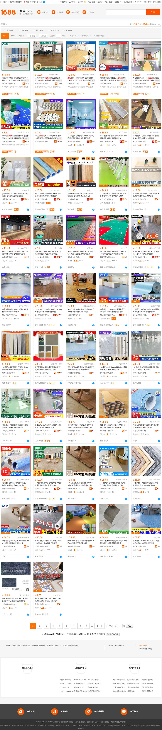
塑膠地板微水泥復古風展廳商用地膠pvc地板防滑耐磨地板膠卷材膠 (15, 542)
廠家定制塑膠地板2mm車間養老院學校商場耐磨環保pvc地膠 (15, 310)
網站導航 (122, 722)
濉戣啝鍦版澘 (80, 87)
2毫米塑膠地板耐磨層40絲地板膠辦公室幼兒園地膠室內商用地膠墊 (81, 368)
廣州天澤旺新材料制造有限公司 (140, 315)
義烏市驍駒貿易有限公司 (42, 546)
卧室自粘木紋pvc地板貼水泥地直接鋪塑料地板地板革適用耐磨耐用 (113, 542)
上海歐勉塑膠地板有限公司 (9, 604)
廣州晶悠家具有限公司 (75, 431)
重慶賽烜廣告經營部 (149, 680)
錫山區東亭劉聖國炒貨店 (122, 680)
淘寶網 (50, 725)
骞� (27, 83)
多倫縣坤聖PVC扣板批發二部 (84, 691)
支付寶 (133, 725)
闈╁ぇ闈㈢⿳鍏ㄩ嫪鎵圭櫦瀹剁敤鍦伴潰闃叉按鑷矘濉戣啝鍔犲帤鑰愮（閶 (80, 79)
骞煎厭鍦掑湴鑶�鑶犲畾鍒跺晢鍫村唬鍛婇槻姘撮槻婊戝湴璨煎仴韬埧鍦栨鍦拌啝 (146, 79)
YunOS (109, 725)
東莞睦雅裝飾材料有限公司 (107, 431)
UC (128, 725)
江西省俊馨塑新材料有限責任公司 (75, 141)
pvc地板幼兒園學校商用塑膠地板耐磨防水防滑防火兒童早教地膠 (81, 542)
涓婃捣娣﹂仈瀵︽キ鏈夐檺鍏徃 (107, 84)
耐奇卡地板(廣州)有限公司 (9, 489)
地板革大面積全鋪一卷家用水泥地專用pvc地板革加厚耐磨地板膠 (146, 253)
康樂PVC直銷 (78, 687)
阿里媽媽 (87, 725)
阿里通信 (117, 725)
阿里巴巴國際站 (17, 725)
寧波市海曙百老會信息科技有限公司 (42, 604)
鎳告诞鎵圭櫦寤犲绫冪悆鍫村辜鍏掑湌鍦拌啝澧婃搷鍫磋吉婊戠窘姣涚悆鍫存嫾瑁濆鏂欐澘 (15, 137)
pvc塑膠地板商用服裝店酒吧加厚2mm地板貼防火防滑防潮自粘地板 (15, 368)
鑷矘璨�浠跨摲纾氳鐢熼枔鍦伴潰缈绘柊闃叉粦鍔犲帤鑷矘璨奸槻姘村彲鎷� (48, 137)
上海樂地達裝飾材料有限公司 (9, 546)
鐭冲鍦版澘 (39, 87)
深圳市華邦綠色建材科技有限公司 (140, 373)
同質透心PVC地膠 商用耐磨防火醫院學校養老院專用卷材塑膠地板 (15, 426)
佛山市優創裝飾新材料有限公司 (42, 257)
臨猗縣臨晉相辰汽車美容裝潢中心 (139, 680)
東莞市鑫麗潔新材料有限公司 (9, 373)
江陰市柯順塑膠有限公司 (42, 431)
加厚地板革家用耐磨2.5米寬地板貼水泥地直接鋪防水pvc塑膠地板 (146, 195)
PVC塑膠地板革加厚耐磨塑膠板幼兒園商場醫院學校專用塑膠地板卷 (15, 253)
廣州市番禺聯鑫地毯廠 (42, 315)
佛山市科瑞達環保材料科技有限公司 (107, 141)
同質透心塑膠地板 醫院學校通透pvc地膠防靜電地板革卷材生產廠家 (15, 484)
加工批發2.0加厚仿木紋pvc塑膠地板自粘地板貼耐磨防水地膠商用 (113, 426)
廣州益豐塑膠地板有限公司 (75, 315)
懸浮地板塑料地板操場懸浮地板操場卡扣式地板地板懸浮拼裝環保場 (113, 253)
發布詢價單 (143, 645)
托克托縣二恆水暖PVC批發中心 (99, 691)
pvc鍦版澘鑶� (138, 87)
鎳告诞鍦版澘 (7, 145)
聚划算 (61, 725)
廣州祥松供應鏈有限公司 (140, 546)
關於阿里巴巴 (104, 722)
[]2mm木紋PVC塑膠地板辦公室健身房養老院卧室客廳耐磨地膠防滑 (48, 310)
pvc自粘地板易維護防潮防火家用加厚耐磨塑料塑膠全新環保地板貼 (113, 137)
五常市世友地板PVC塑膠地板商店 (86, 680)
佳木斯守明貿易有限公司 (122, 683)
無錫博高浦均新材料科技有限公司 (9, 315)
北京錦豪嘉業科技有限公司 (137, 687)
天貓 (56, 725)
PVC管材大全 (64, 687)
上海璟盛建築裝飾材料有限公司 (140, 489)
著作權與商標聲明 (66, 722)
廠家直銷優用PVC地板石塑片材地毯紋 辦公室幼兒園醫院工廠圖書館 (15, 600)
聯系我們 (114, 722)
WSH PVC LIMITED (67, 691)
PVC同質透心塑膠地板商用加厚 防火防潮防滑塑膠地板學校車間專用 (81, 137)
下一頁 (99, 626)
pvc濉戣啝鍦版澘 (8, 87)
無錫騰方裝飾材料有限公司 (107, 315)
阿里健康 (150, 725)
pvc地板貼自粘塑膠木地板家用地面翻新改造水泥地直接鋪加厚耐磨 (146, 137)
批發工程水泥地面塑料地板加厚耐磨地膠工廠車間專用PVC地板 (48, 426)
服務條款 (86, 722)
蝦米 (93, 725)
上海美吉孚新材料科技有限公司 (140, 431)
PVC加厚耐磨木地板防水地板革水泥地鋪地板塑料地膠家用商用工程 (48, 195)
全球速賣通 (42, 725)
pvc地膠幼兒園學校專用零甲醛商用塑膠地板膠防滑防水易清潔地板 (48, 484)
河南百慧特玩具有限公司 (107, 257)
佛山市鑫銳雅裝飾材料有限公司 (140, 141)
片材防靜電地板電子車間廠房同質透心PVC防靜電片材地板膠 (146, 368)
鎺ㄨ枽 (26, 80)
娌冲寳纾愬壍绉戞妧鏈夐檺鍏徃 (9, 141)
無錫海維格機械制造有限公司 (123, 691)
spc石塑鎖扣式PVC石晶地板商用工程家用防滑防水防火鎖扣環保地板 (48, 253)
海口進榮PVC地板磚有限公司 (70, 680)
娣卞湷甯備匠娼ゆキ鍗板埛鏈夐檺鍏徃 (42, 141)
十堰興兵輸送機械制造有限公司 (124, 687)
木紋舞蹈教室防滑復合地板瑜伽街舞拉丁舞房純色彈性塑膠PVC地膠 (113, 195)
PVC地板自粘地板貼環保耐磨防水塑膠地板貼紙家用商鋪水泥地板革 (48, 600)
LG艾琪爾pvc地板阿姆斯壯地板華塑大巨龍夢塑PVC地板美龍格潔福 (145, 484)
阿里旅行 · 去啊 (76, 725)
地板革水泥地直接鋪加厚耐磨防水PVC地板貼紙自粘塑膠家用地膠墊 (48, 542)
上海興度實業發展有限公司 (9, 431)
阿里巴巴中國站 (30, 725)
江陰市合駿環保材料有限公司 (75, 257)
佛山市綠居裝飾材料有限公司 (75, 199)
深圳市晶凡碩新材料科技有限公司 (42, 489)
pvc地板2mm (119, 645)
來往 (139, 725)
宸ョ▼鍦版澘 (49, 87)
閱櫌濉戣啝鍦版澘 (21, 87)
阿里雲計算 (101, 725)
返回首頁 (102, 634)
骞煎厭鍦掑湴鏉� (18, 145)
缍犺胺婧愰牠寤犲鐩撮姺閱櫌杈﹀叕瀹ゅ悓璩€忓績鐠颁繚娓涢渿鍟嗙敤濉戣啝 (15, 79)
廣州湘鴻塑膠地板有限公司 (75, 373)
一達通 (158, 725)
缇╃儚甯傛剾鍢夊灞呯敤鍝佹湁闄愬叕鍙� (75, 84)
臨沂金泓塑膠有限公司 (140, 199)
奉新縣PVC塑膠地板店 (68, 683)
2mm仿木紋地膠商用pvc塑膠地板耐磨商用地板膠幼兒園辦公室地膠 (81, 310)
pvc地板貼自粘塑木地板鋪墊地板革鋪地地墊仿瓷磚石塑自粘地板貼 (113, 368)
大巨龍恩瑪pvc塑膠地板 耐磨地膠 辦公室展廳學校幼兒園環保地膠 (48, 368)
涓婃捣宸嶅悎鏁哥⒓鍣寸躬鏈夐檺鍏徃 (140, 84)
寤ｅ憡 (92, 80)
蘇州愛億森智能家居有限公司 (107, 373)
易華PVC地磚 (93, 687)
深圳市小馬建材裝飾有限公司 (42, 373)
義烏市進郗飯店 (147, 691)
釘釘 (144, 725)
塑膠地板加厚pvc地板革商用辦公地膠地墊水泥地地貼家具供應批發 (146, 542)
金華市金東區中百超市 (135, 683)
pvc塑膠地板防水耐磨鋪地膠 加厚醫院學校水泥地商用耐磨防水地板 (113, 484)
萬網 (123, 725)
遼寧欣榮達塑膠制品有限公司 (9, 257)
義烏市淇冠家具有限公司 (75, 489)
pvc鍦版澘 (71, 87)
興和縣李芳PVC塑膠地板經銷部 (85, 683)
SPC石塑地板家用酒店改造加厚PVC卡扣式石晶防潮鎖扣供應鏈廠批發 (80, 426)
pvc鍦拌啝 (147, 87)
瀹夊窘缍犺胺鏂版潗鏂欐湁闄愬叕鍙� (9, 84)
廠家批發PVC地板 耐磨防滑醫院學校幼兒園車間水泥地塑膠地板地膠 (113, 310)
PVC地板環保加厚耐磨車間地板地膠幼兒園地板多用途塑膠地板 (146, 426)
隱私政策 (95, 722)
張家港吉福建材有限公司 (9, 199)
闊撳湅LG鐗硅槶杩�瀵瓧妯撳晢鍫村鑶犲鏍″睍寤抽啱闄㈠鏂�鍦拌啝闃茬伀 (113, 79)
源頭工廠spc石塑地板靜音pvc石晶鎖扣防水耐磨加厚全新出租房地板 (80, 195)
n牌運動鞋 (131, 691)
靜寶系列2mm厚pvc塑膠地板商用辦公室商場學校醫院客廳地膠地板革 (146, 310)
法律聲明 (78, 722)
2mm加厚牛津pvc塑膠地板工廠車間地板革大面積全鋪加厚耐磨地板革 (81, 253)
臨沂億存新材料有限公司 (107, 489)
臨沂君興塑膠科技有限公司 (42, 199)
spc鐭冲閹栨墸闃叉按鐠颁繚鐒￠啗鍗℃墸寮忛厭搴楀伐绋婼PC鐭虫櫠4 (48, 79)
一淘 (67, 725)
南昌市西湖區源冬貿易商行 (75, 546)
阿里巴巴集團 (5, 725)
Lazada (80, 728)
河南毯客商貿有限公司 (107, 546)
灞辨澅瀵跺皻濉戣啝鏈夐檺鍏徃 (42, 84)
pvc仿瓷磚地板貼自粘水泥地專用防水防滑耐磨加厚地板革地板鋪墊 (15, 195)
